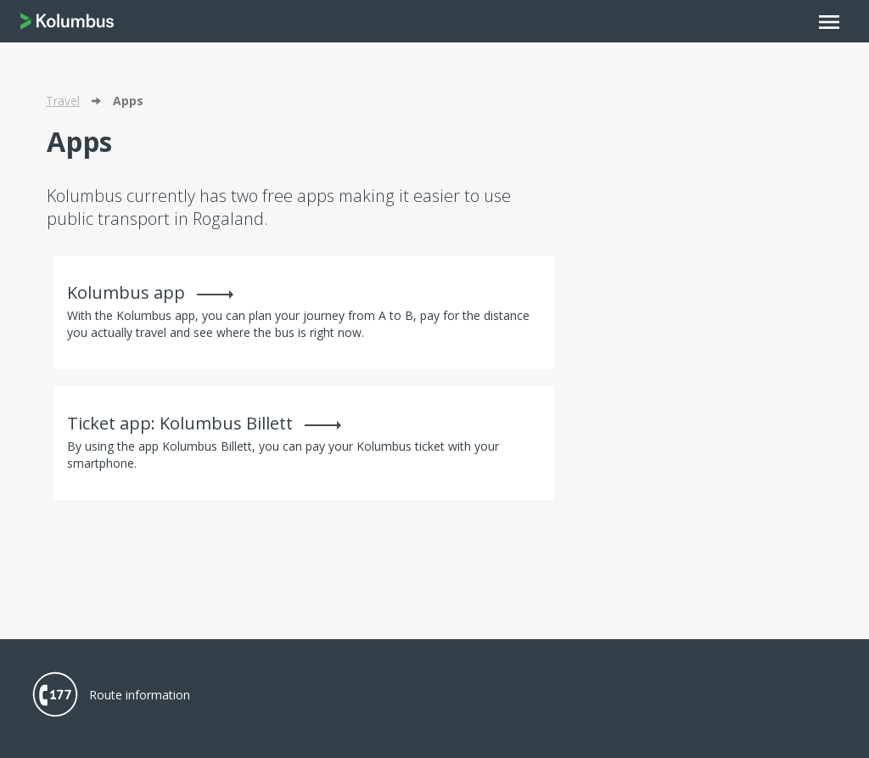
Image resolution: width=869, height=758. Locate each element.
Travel (63, 101)
